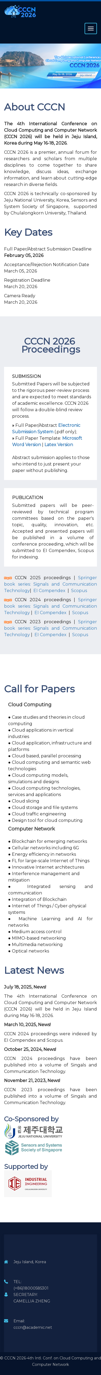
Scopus (79, 590)
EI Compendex (48, 590)
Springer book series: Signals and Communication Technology (50, 584)
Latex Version (58, 444)
